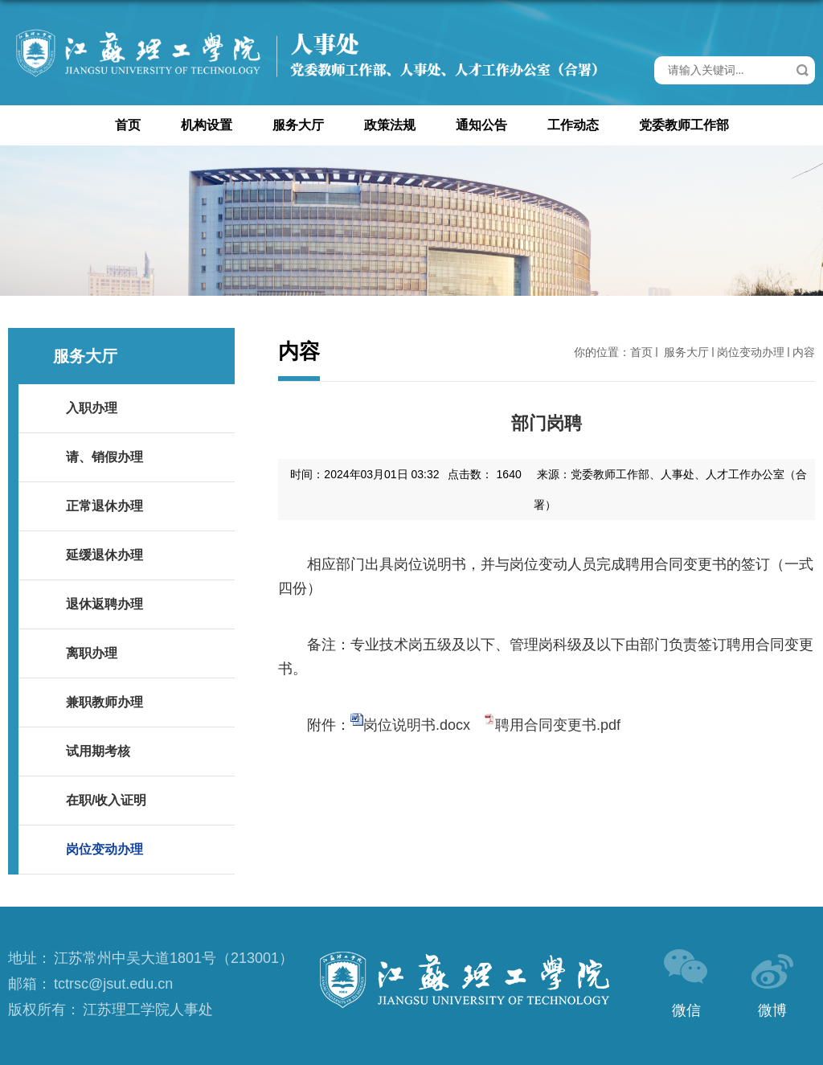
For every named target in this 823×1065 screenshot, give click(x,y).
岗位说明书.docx (416, 725)
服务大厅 (298, 125)
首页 (128, 125)
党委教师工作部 (684, 125)
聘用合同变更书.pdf (557, 725)
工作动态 (573, 125)
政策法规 (390, 125)
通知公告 (481, 125)
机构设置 (206, 125)
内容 (803, 352)
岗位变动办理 (750, 352)
